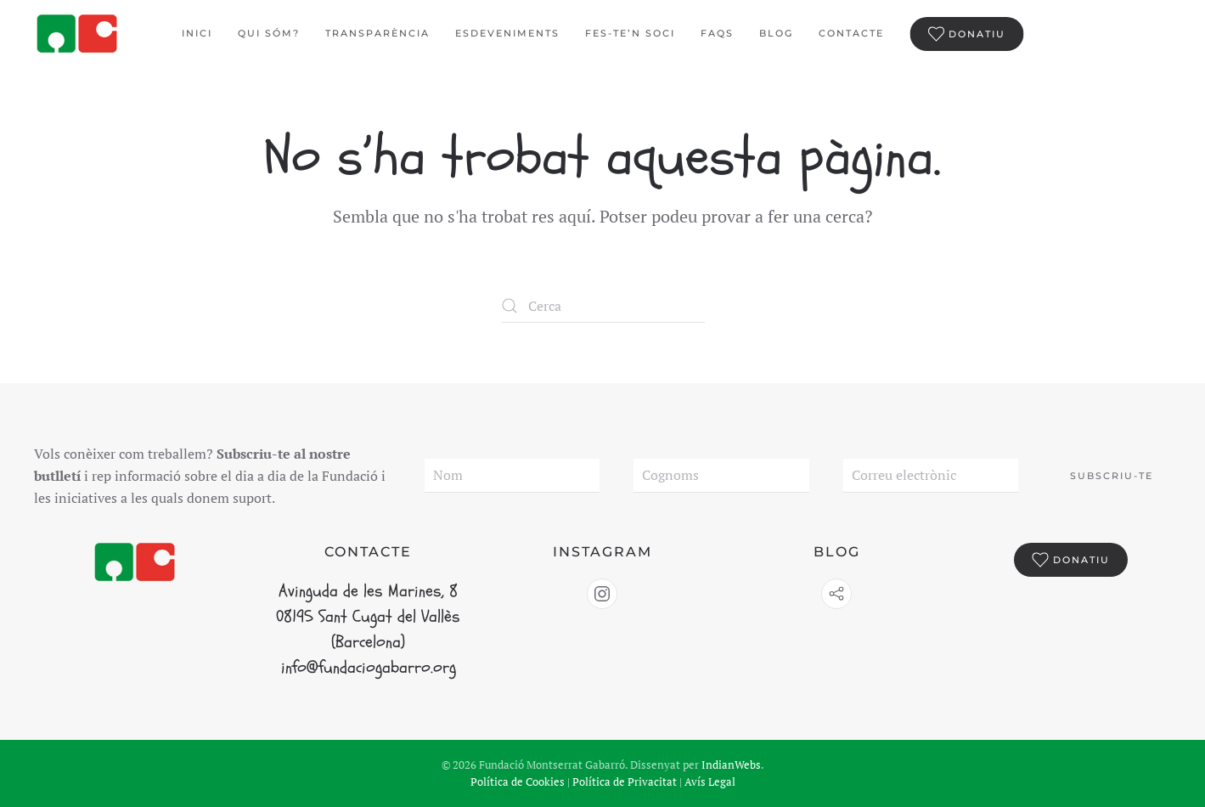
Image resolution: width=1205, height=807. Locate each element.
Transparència (377, 33)
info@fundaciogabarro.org (368, 667)
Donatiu (966, 33)
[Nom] (512, 476)
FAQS (717, 33)
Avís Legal (709, 781)
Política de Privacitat (624, 781)
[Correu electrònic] (930, 476)
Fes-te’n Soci (630, 33)
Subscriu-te (1111, 476)
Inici (197, 33)
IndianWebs (731, 764)
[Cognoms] (720, 476)
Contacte (851, 33)
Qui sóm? (269, 33)
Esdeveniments (507, 33)
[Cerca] (603, 306)
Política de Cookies (517, 781)
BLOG (776, 33)
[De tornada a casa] (78, 34)
